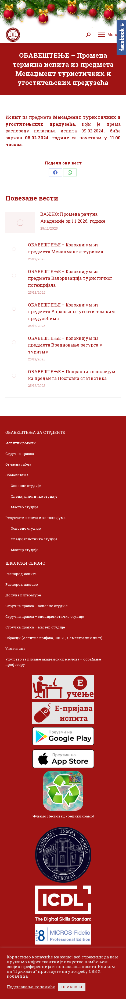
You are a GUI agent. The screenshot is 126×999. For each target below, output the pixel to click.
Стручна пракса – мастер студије (35, 627)
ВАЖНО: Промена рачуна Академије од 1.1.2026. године (72, 217)
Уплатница (15, 648)
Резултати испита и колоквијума (35, 517)
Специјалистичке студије (34, 496)
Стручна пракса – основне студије (36, 605)
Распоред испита (21, 573)
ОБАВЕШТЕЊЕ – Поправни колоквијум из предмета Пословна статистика (72, 375)
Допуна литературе (23, 595)
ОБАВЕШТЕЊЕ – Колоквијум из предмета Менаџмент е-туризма (65, 248)
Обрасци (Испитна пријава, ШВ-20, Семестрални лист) (53, 637)
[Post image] (20, 222)
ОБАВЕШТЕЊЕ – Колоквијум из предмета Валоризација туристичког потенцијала (70, 278)
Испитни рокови (20, 442)
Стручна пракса (19, 453)
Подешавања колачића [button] (31, 987)
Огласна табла (18, 464)
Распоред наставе (21, 584)
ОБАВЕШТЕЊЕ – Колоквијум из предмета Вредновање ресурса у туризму (65, 345)
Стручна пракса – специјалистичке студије (44, 616)
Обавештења (16, 475)
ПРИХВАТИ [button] (71, 986)
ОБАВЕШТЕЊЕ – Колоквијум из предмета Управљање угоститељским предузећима (71, 311)
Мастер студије (24, 507)
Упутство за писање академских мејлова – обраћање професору (53, 662)
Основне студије (26, 485)
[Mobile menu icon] (108, 35)
